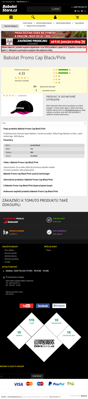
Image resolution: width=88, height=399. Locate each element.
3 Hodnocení (22, 95)
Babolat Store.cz (9, 9)
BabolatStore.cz (22, 2)
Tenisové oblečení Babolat (44, 23)
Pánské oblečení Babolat (63, 23)
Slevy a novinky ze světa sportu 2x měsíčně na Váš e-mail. (19, 371)
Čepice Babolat (79, 23)
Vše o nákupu (9, 250)
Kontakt (7, 262)
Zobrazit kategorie (11, 26)
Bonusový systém (11, 253)
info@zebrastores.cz (73, 110)
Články (48, 250)
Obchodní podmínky (12, 259)
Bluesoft (84, 396)
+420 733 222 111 (80, 7)
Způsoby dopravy (11, 256)
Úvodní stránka (27, 23)
